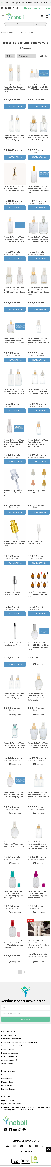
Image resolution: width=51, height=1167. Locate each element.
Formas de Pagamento (11, 1039)
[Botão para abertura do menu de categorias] (3, 16)
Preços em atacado (9, 1053)
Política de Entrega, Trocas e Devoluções (19, 1042)
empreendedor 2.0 (9, 1060)
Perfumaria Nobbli (9, 1056)
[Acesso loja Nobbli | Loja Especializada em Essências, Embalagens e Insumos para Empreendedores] (42, 16)
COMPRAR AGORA (15, 106)
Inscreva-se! (25, 1019)
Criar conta (6, 1075)
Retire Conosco (7, 1049)
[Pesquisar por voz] (36, 24)
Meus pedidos (7, 1082)
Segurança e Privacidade (12, 1046)
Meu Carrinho (7, 1085)
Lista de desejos (8, 1089)
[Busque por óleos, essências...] (19, 24)
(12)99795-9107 (8, 1100)
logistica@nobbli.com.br (11, 1104)
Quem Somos (7, 1063)
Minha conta (6, 1078)
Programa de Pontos (10, 1035)
